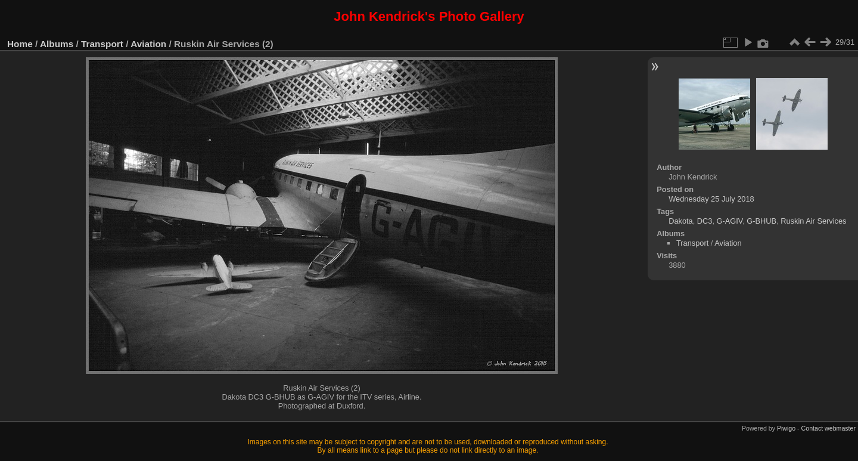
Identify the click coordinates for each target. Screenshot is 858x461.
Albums (56, 44)
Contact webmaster (828, 428)
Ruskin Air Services (813, 220)
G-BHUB (761, 220)
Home (20, 44)
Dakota (681, 220)
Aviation (148, 44)
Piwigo (786, 428)
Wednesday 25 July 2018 (711, 198)
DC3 (705, 220)
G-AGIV (730, 220)
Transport (102, 44)
